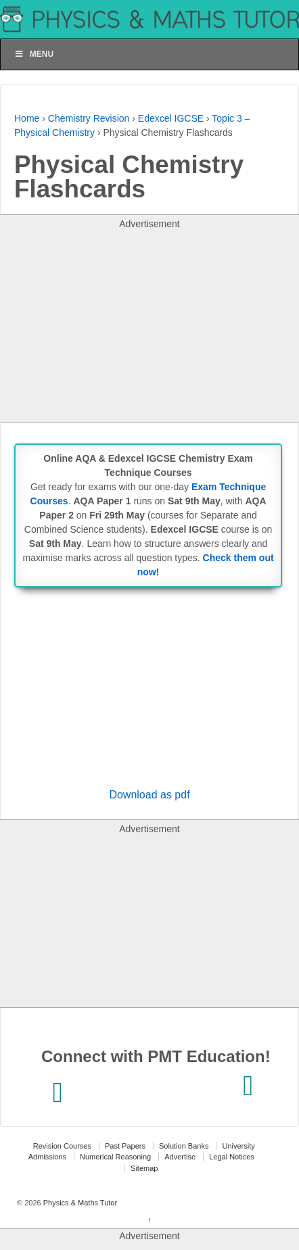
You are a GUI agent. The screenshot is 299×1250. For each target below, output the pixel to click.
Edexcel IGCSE (171, 118)
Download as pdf (149, 794)
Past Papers (125, 1146)
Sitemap (144, 1168)
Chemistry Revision (89, 118)
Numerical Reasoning (115, 1157)
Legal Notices (231, 1157)
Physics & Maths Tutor (79, 1203)
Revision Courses (62, 1146)
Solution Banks (183, 1146)
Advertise (180, 1157)
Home (26, 118)
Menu (33, 54)
